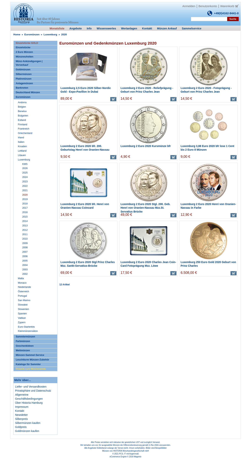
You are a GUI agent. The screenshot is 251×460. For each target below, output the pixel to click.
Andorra (22, 102)
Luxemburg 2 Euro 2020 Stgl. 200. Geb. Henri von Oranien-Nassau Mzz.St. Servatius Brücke (145, 208)
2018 (25, 203)
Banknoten (22, 87)
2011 (25, 234)
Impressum (21, 406)
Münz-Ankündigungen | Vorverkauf (29, 63)
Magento (137, 457)
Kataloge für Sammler (28, 364)
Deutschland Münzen (28, 92)
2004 (25, 265)
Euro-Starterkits (26, 326)
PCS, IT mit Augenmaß (129, 454)
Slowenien (23, 309)
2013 (25, 225)
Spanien (22, 313)
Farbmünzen (23, 341)
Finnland (22, 124)
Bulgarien (23, 115)
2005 (25, 260)
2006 (25, 256)
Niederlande (24, 287)
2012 (25, 230)
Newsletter (21, 414)
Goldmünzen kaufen (27, 431)
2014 (25, 221)
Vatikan (22, 318)
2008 (25, 247)
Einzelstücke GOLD (27, 43)
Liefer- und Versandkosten (30, 386)
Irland (21, 137)
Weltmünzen (23, 350)
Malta (21, 278)
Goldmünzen (23, 69)
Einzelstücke (23, 47)
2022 (25, 186)
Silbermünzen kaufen (28, 422)
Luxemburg (50, 34)
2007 (25, 252)
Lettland (22, 150)
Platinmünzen (23, 78)
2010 (25, 238)
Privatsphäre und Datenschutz (33, 390)
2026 (25, 168)
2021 (25, 190)
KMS (24, 164)
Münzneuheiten (24, 56)
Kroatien (22, 146)
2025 (25, 172)
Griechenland (25, 133)
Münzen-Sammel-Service (30, 355)
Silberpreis (21, 418)
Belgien (22, 106)
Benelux (22, 111)
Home (16, 34)
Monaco (22, 282)
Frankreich (23, 128)
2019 (25, 199)
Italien (21, 142)
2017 (25, 208)
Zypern (21, 322)
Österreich (23, 291)
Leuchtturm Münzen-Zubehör (32, 359)
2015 (25, 216)
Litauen (22, 155)
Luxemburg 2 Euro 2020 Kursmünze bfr (146, 146)
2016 (25, 212)
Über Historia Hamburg (29, 402)
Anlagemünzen (24, 83)
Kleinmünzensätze (28, 331)
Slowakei (22, 304)
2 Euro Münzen (24, 52)
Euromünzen (32, 34)
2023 (25, 181)
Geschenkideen (25, 346)
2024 (25, 177)
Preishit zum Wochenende (31, 369)
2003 (25, 269)
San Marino (24, 300)
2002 (25, 274)
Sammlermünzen (25, 336)
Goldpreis (21, 426)
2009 (25, 243)
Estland (22, 120)
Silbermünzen (24, 74)
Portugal (22, 296)
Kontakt (19, 410)
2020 (25, 194)
